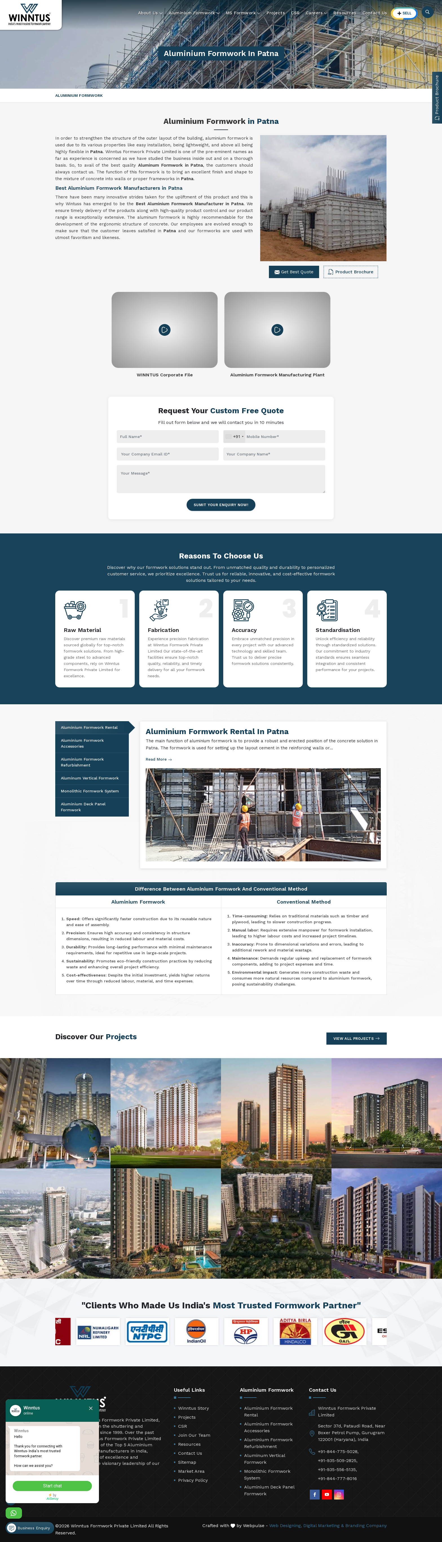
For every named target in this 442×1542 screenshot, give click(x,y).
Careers (317, 13)
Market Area (191, 1471)
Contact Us (375, 12)
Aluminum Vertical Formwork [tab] (90, 778)
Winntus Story (193, 1408)
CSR (295, 12)
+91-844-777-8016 (337, 1478)
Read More (159, 759)
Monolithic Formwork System (267, 1475)
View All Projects (356, 1038)
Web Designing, (285, 1525)
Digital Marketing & (323, 1525)
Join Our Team (194, 1435)
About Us (150, 13)
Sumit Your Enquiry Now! (221, 505)
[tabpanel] (263, 795)
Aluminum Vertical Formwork (264, 1459)
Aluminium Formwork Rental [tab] (89, 727)
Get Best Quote (294, 272)
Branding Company (366, 1525)
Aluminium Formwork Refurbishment (268, 1443)
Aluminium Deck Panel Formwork (269, 1490)
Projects (276, 12)
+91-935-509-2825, (337, 1460)
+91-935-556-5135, (337, 1469)
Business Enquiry (28, 1526)
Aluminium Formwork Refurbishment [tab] (82, 762)
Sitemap (187, 1462)
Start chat (55, 1486)
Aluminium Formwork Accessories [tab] (82, 743)
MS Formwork (243, 13)
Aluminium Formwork (194, 13)
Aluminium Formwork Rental (268, 1411)
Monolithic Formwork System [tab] (90, 791)
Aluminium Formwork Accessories (268, 1427)
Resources (345, 12)
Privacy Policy (193, 1480)
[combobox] (234, 436)
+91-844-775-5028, (338, 1451)
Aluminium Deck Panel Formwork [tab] (83, 807)
